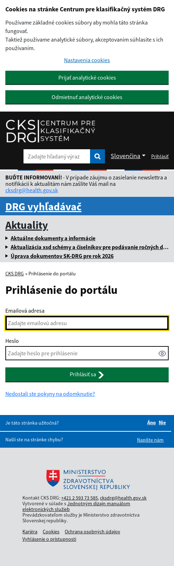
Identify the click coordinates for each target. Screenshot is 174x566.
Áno (151, 422)
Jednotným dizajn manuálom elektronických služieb (76, 506)
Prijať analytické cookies (87, 77)
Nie (162, 422)
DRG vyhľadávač (43, 206)
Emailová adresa (24, 310)
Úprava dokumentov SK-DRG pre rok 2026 (62, 255)
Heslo (12, 340)
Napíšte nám (150, 440)
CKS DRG (14, 273)
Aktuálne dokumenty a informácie (53, 238)
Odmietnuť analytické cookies (87, 97)
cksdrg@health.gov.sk (31, 190)
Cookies (51, 531)
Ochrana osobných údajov (92, 531)
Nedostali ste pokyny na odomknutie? (50, 393)
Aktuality (26, 225)
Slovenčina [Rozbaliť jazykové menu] (125, 156)
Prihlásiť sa (87, 374)
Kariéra (29, 531)
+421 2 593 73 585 (79, 498)
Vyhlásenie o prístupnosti (49, 539)
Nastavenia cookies (87, 60)
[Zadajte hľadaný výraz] (56, 156)
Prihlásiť (160, 156)
